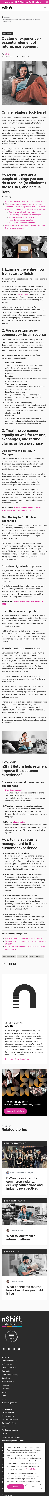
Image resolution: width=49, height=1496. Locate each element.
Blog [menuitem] (3, 1450)
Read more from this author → (18, 1059)
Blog (7, 17)
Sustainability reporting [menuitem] (10, 1374)
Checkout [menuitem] (5, 1389)
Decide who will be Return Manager (24, 212)
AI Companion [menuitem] (7, 1364)
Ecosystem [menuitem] (7, 1409)
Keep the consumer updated (21, 220)
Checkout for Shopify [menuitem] (9, 1423)
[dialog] (24, 1467)
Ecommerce (22, 956)
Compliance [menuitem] (6, 1378)
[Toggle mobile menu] (45, 7)
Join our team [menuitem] (7, 1495)
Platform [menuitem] (5, 1357)
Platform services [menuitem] (8, 1382)
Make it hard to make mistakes (22, 223)
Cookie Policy (31, 1469)
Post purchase (36, 956)
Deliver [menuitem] (4, 1392)
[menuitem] (9, 1360)
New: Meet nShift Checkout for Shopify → (22, 2)
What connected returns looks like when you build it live (24, 1290)
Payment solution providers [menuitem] (11, 1437)
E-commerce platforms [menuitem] (10, 1419)
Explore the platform (15, 1111)
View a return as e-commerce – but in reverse (25, 204)
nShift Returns (9, 956)
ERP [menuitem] (3, 1426)
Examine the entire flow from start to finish (23, 201)
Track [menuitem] (4, 1396)
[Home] (2, 17)
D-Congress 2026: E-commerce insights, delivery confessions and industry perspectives (24, 1183)
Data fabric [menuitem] (6, 1371)
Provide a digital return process (22, 217)
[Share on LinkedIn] (14, 964)
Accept (15, 1487)
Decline (33, 1487)
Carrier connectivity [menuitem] (9, 1367)
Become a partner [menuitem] (8, 1416)
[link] (12, 1321)
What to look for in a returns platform (20, 1237)
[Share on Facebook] (10, 964)
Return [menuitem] (4, 1399)
